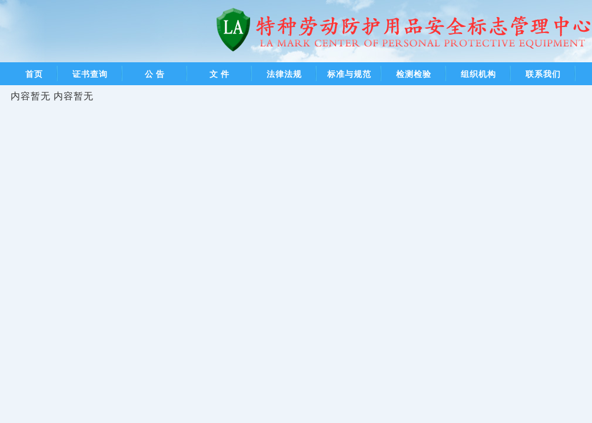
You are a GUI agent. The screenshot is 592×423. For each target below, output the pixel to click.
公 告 (155, 74)
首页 (34, 74)
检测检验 (413, 74)
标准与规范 (349, 74)
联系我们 (543, 74)
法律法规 (284, 74)
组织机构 (478, 74)
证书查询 (90, 74)
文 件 (219, 74)
